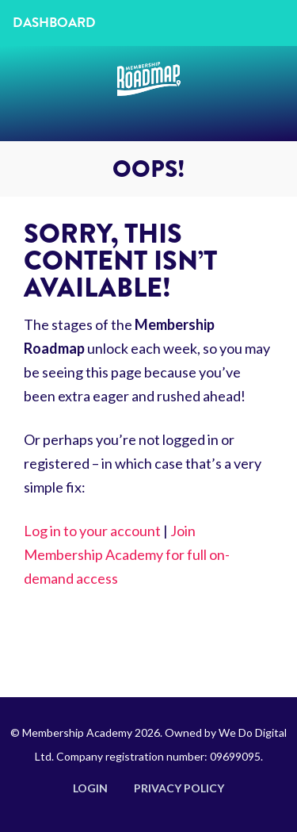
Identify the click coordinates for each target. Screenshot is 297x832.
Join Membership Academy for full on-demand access (127, 554)
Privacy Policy (179, 788)
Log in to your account (92, 530)
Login (90, 788)
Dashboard (54, 23)
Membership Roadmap (149, 93)
